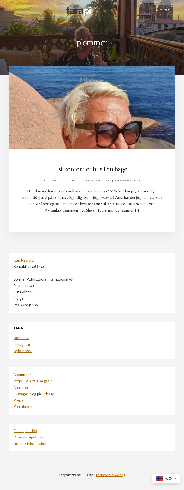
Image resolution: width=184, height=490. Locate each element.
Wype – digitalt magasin (33, 381)
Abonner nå (23, 375)
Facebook (21, 338)
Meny (165, 10)
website (48, 394)
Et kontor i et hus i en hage (92, 169)
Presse (19, 401)
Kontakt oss (23, 407)
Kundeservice (24, 260)
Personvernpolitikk (29, 437)
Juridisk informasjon (30, 444)
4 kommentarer (126, 180)
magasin (25, 394)
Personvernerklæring (110, 475)
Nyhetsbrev (23, 351)
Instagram (22, 345)
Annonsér (21, 388)
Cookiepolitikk (25, 431)
